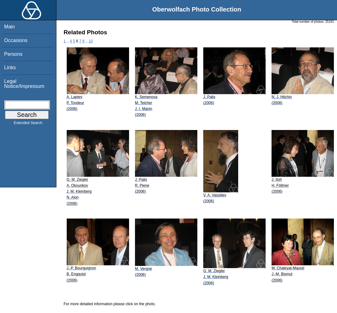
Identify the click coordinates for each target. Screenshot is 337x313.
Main (9, 26)
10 (91, 41)
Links (10, 67)
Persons (13, 54)
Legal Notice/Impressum (24, 84)
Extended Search (28, 124)
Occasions (15, 40)
